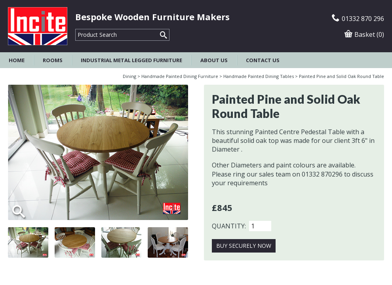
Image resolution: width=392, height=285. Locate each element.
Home (17, 60)
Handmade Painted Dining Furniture (179, 76)
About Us (214, 60)
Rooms (53, 60)
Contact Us (263, 60)
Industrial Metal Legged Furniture (131, 60)
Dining (129, 76)
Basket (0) (364, 34)
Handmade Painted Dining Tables (258, 76)
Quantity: (229, 226)
